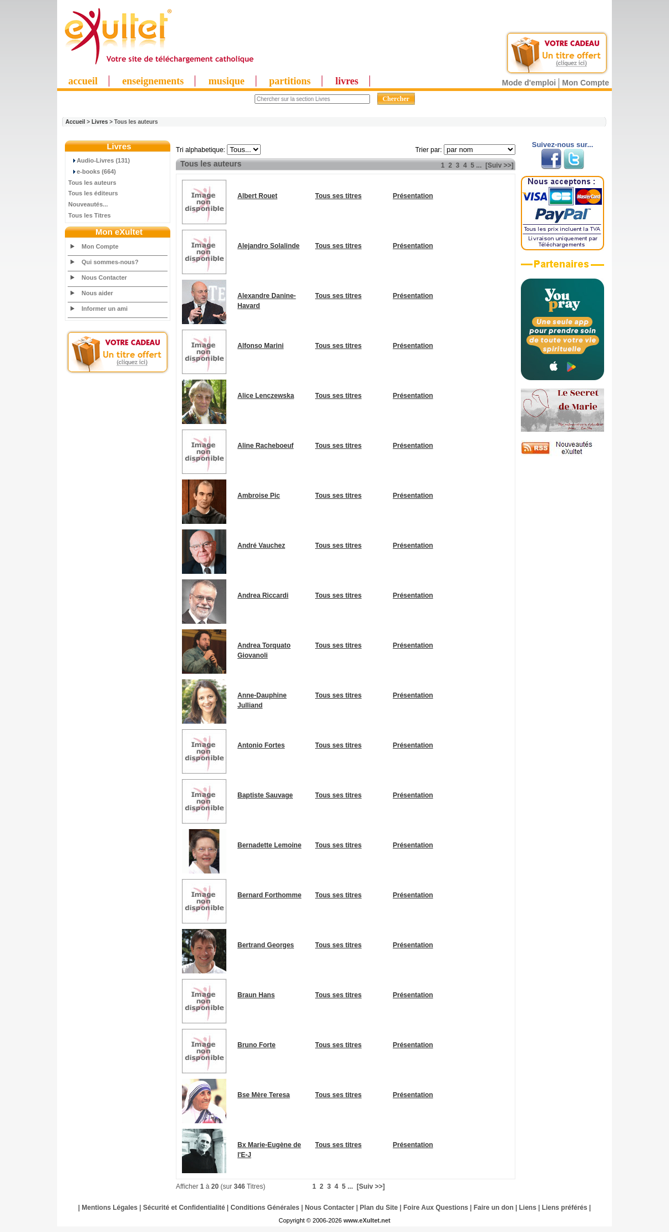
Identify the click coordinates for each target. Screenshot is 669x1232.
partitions (290, 81)
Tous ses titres (338, 196)
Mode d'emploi (529, 82)
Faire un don (494, 1207)
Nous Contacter (104, 277)
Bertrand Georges (265, 945)
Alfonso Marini (260, 346)
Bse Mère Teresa (263, 1095)
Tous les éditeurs (93, 193)
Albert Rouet (257, 196)
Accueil (75, 122)
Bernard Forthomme (269, 895)
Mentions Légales (110, 1207)
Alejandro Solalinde (268, 246)
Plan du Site (379, 1207)
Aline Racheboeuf (265, 446)
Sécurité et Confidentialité (184, 1207)
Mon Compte (585, 82)
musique (227, 81)
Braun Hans (256, 995)
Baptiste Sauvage (265, 795)
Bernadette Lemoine (269, 845)
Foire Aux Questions (435, 1207)
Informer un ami (105, 308)
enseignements (153, 81)
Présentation (413, 196)
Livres (100, 122)
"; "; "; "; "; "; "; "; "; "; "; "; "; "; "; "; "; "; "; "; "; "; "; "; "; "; (244, 149)
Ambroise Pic (258, 495)
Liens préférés (564, 1207)
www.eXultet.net (367, 1220)
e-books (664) (92, 171)
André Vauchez (261, 545)
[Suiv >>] (499, 165)
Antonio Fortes (261, 745)
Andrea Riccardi (262, 595)
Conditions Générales (265, 1207)
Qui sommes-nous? (110, 262)
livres (346, 81)
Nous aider (97, 293)
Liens (527, 1207)
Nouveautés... (88, 204)
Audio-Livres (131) (99, 160)
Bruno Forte (256, 1045)
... (479, 165)
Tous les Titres (89, 215)
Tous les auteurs (92, 182)
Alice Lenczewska (265, 396)
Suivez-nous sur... (563, 144)
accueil (83, 81)
